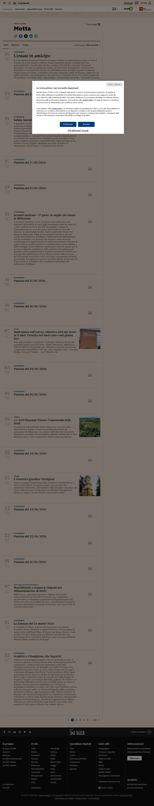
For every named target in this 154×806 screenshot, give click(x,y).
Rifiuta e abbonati (114, 84)
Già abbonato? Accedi (78, 130)
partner (115, 108)
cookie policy (88, 100)
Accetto (86, 124)
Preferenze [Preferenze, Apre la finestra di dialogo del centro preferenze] (68, 124)
